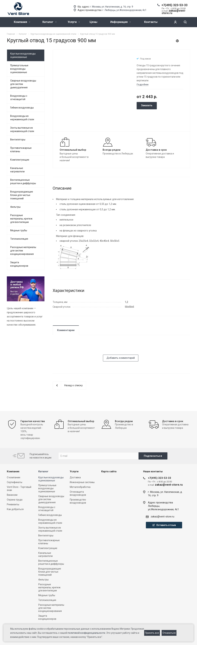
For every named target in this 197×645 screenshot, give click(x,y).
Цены (93, 22)
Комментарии (66, 330)
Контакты (150, 22)
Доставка (75, 477)
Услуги (74, 22)
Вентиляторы (17, 139)
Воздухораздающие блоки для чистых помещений (21, 195)
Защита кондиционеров (19, 264)
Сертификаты (14, 482)
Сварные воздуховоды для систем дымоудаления (23, 84)
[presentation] (79, 348)
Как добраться (15, 509)
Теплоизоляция (19, 238)
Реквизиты (13, 504)
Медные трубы (18, 230)
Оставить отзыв (164, 525)
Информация (120, 22)
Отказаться (169, 633)
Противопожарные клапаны (21, 150)
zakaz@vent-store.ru (162, 516)
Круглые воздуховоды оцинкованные (23, 55)
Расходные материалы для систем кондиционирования (23, 250)
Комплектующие (19, 159)
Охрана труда (14, 499)
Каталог (49, 22)
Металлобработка (80, 487)
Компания (22, 22)
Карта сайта (108, 471)
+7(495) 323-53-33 (174, 5)
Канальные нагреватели (17, 170)
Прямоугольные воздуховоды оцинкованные (19, 69)
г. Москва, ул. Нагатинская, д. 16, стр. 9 (111, 6)
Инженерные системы (82, 482)
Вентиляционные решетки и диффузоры (23, 182)
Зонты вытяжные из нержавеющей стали (22, 129)
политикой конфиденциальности (86, 633)
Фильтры (15, 206)
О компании (13, 477)
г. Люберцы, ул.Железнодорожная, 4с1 (124, 10)
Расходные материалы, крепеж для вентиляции (21, 218)
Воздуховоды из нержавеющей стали (22, 118)
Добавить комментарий (121, 357)
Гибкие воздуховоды (22, 107)
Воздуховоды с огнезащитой (18, 97)
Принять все (152, 633)
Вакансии (12, 494)
